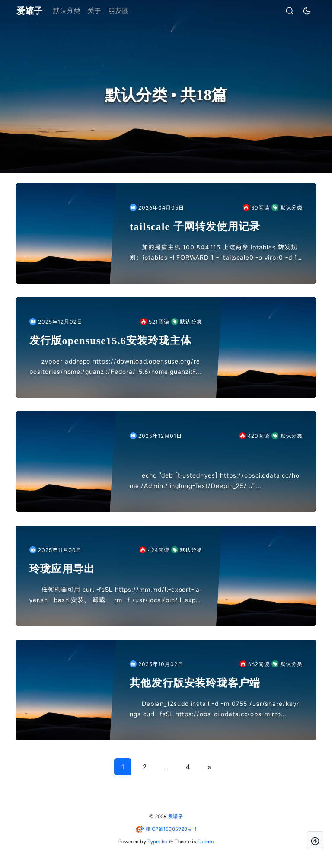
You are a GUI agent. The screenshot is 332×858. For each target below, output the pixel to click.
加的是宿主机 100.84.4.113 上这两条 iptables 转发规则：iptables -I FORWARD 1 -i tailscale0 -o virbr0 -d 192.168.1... (215, 253)
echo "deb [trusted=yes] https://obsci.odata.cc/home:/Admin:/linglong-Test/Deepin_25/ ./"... (215, 480)
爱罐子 (175, 816)
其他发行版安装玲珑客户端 (195, 683)
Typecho (157, 841)
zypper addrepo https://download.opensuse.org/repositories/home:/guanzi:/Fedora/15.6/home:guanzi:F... (115, 366)
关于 (104, 11)
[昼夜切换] (297, 10)
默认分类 (76, 11)
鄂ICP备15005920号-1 (171, 829)
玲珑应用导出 (62, 568)
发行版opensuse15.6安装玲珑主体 (110, 340)
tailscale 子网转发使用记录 (195, 226)
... (166, 767)
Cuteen (205, 841)
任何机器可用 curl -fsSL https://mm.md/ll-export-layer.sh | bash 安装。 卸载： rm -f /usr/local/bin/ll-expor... (114, 595)
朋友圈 (128, 11)
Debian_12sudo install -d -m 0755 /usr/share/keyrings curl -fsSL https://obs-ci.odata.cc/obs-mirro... (215, 708)
